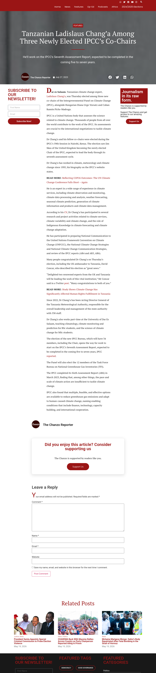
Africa (115, 6)
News (67, 6)
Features (78, 6)
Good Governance (85, 668)
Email (35, 546)
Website (35, 557)
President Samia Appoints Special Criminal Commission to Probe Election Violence (32, 641)
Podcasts (103, 6)
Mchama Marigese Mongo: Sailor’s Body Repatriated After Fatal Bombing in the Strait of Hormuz (121, 641)
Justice (16, 637)
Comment (37, 502)
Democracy (66, 668)
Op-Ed (90, 6)
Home (57, 6)
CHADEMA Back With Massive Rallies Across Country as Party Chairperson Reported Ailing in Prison (75, 641)
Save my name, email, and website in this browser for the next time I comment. (71, 568)
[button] (141, 2)
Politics (65, 637)
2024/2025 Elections (132, 6)
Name (35, 536)
